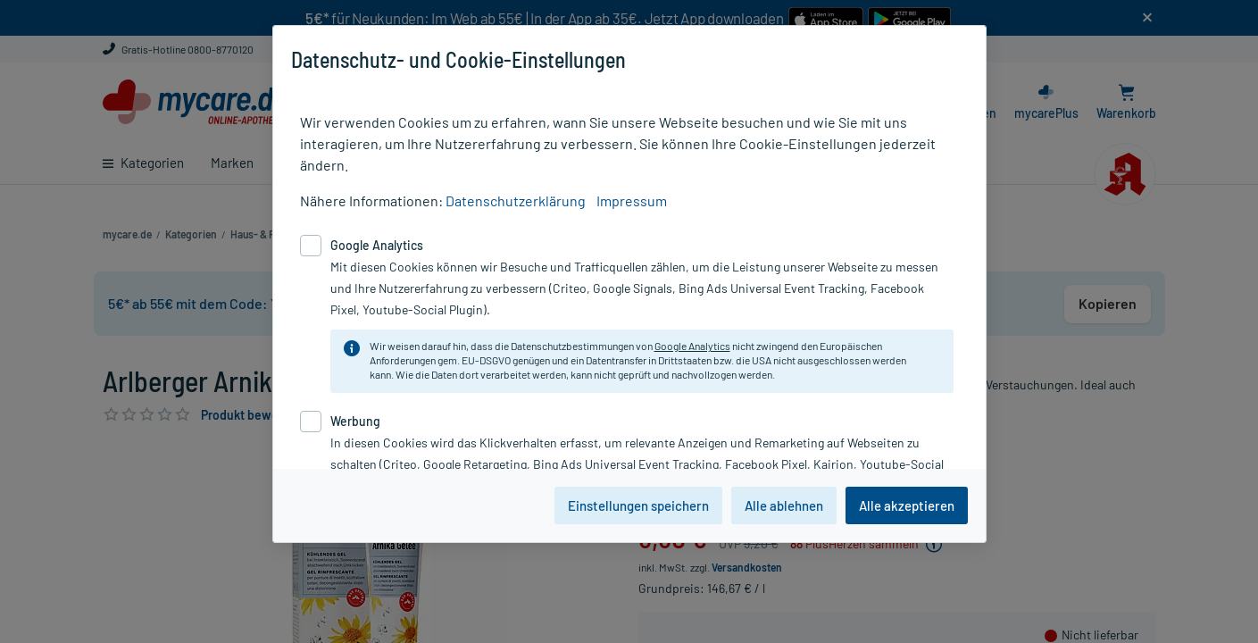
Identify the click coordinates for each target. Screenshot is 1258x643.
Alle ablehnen (784, 505)
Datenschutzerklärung (516, 200)
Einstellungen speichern (638, 505)
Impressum (631, 200)
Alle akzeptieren (906, 505)
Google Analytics (692, 345)
